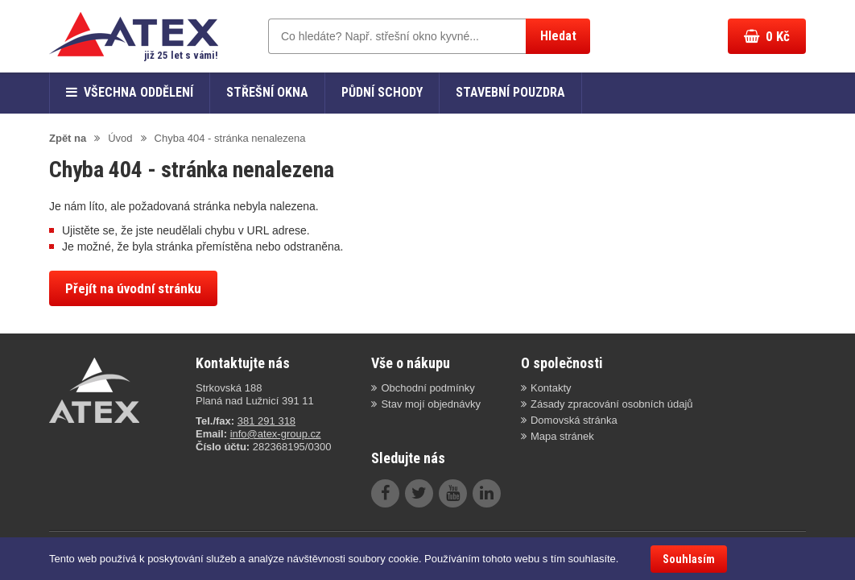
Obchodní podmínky (427, 388)
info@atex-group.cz (275, 434)
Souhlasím (689, 559)
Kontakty (551, 388)
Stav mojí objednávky (431, 404)
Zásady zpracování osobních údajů (612, 404)
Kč (767, 36)
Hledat (558, 36)
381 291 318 (266, 421)
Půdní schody (382, 92)
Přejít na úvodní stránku (133, 288)
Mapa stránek (562, 436)
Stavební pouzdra (510, 92)
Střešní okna (267, 92)
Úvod (120, 138)
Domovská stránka (574, 420)
